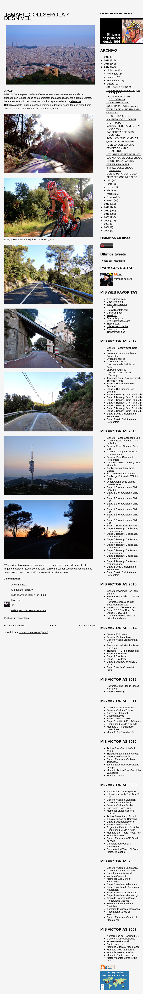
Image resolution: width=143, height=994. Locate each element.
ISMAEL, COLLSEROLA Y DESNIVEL (37, 16)
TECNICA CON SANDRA (120, 144)
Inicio (53, 625)
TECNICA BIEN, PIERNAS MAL (123, 109)
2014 (107, 67)
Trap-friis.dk (113, 323)
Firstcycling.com (115, 318)
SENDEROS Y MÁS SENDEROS (117, 149)
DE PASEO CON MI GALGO (121, 177)
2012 (107, 207)
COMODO (112, 112)
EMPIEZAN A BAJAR (117, 164)
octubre (111, 77)
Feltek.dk (112, 315)
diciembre (112, 70)
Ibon (13, 600)
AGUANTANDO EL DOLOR (121, 119)
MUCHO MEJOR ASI (117, 102)
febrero (111, 197)
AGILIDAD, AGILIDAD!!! (119, 87)
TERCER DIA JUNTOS (118, 116)
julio (109, 180)
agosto (111, 83)
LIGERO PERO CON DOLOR (122, 173)
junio (110, 183)
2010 (107, 213)
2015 (107, 63)
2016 (107, 60)
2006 (107, 227)
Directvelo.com (115, 301)
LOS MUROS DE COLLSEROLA (124, 157)
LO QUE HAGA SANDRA (120, 161)
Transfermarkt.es (116, 331)
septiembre (113, 80)
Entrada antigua (87, 625)
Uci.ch (110, 307)
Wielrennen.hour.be (117, 326)
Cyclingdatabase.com (118, 321)
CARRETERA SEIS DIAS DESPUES (120, 133)
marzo (110, 193)
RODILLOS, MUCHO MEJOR (122, 138)
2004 (107, 230)
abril (109, 190)
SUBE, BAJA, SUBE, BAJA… (122, 106)
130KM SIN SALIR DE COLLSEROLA (118, 98)
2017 (107, 56)
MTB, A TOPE (113, 122)
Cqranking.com (115, 312)
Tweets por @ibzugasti (112, 260)
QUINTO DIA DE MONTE (120, 141)
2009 (107, 217)
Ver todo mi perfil (123, 278)
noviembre (113, 73)
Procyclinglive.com (117, 304)
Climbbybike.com (116, 329)
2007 (107, 223)
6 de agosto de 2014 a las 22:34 (28, 595)
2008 (107, 220)
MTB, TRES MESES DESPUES (123, 154)
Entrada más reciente (15, 625)
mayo (110, 187)
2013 (107, 203)
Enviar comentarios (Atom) (33, 632)
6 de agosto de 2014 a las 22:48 (28, 610)
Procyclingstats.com (117, 310)
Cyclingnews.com (116, 299)
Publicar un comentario (16, 618)
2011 (107, 210)
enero (110, 200)
